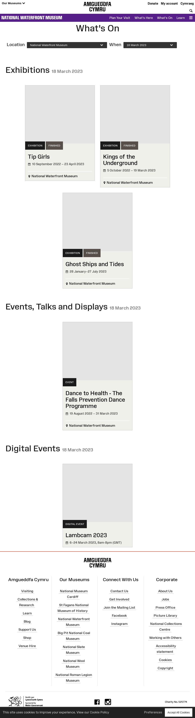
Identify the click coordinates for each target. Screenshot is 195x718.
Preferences (153, 712)
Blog (27, 621)
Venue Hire (27, 646)
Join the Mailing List (119, 607)
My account (169, 3)
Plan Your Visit (119, 17)
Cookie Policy (99, 712)
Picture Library (165, 615)
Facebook (119, 615)
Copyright (165, 668)
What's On (164, 17)
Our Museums (13, 3)
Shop (27, 638)
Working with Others (165, 638)
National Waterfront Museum (31, 17)
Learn (180, 17)
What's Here (144, 17)
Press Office (165, 607)
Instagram (119, 624)
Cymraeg (187, 3)
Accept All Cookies (179, 712)
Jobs (165, 599)
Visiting (27, 591)
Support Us (27, 629)
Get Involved (119, 599)
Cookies (165, 660)
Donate (153, 3)
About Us (165, 591)
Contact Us (119, 591)
